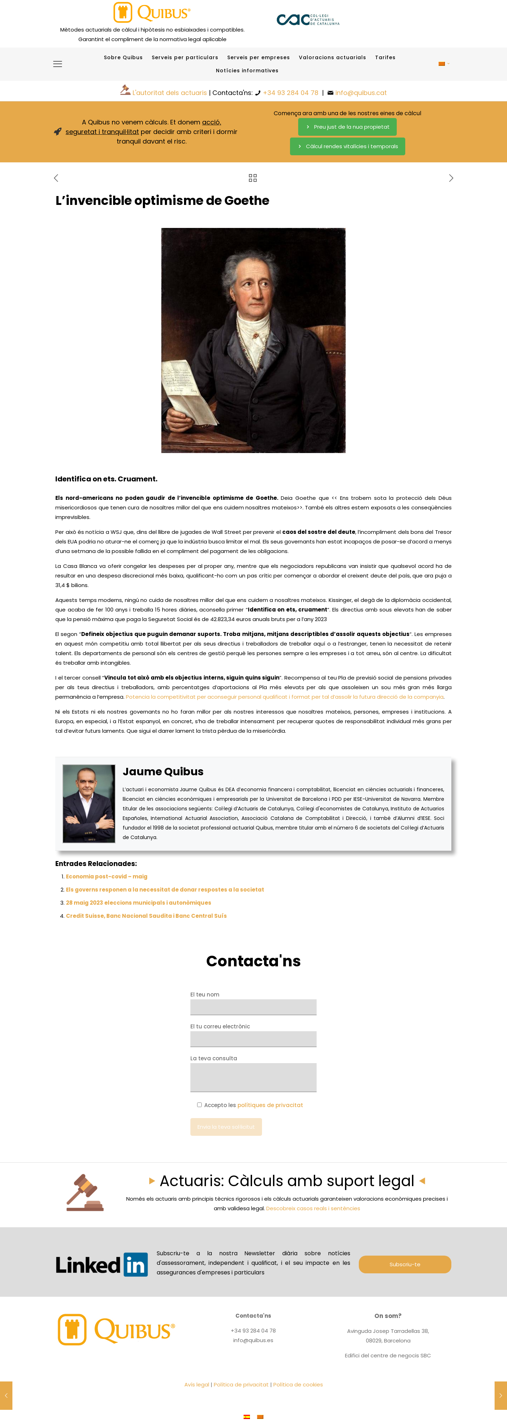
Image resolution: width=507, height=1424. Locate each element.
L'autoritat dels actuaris (170, 92)
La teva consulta (253, 1073)
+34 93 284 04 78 (290, 92)
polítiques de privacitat (270, 1105)
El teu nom (253, 1003)
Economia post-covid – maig (106, 876)
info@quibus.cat (361, 92)
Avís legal (196, 1384)
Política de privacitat (241, 1384)
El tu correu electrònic (253, 1035)
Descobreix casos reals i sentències (313, 1208)
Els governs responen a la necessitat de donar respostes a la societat (165, 889)
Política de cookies (298, 1384)
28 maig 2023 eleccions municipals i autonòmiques (138, 902)
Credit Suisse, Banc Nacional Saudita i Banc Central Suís (146, 916)
